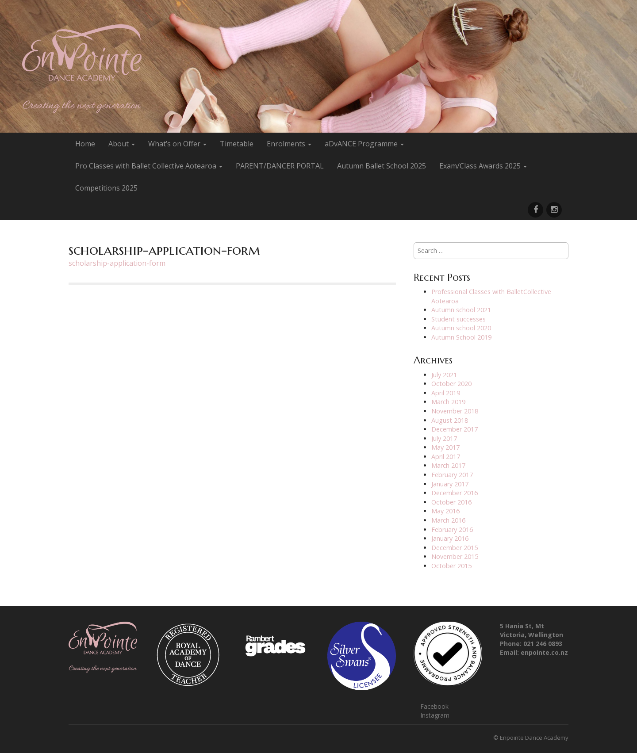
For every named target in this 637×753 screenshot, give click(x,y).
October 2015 (451, 566)
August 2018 (449, 420)
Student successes (458, 319)
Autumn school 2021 (461, 310)
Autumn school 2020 (461, 328)
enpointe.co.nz (544, 652)
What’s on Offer (177, 144)
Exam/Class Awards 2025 (483, 166)
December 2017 (454, 429)
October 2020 (451, 383)
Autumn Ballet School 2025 (381, 166)
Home (85, 144)
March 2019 (448, 402)
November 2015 (454, 556)
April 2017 (445, 456)
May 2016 (445, 511)
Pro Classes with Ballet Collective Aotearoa (149, 166)
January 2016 (449, 538)
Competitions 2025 (106, 188)
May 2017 (445, 447)
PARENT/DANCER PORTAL (280, 166)
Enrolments (289, 144)
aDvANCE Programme (364, 144)
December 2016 (454, 493)
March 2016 (448, 520)
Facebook (434, 706)
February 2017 (452, 474)
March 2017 (448, 465)
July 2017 (444, 438)
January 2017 (449, 484)
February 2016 (452, 529)
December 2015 (454, 547)
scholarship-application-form (117, 263)
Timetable (236, 144)
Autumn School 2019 (461, 337)
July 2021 (444, 375)
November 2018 (454, 411)
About (121, 144)
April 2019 (445, 393)
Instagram (434, 715)
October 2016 (451, 502)
